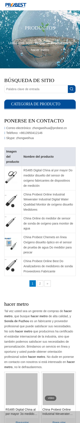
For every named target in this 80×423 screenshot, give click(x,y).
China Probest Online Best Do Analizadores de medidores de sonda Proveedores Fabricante (48, 266)
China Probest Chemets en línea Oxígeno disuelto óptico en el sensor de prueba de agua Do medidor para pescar (47, 244)
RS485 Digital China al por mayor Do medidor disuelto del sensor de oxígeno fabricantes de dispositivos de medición (48, 178)
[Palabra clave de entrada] (36, 89)
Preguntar (13, 404)
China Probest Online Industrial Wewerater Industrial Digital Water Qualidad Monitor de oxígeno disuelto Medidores (48, 202)
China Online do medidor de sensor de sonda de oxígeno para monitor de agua (48, 223)
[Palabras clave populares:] (72, 89)
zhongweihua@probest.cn (49, 128)
